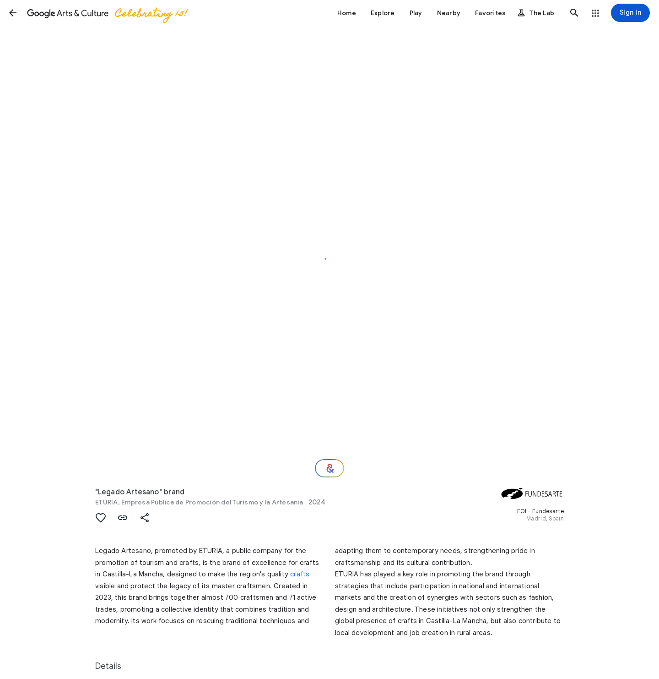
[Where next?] (329, 468)
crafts (299, 574)
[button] (13, 13)
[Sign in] (630, 13)
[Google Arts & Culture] (107, 13)
